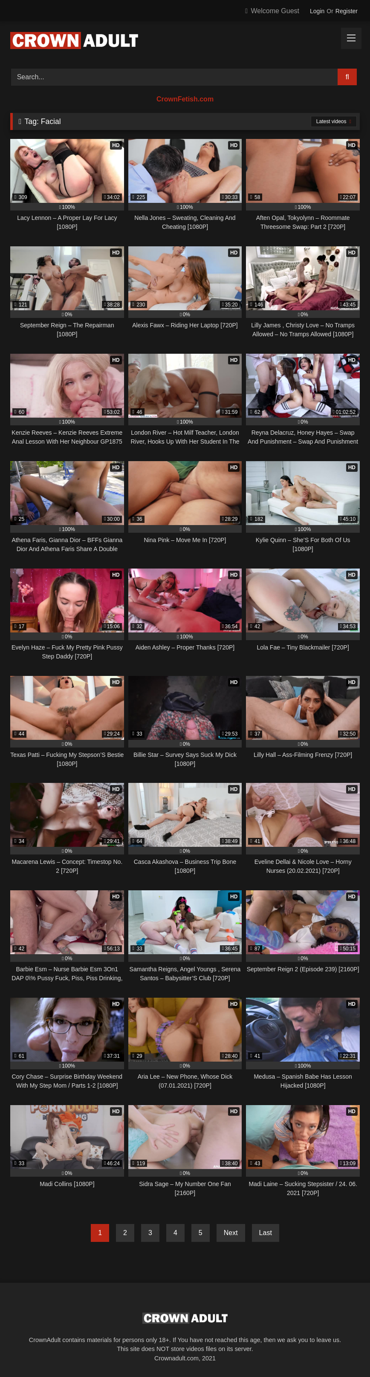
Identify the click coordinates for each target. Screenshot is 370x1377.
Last (265, 1232)
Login (317, 11)
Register (346, 11)
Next (231, 1232)
